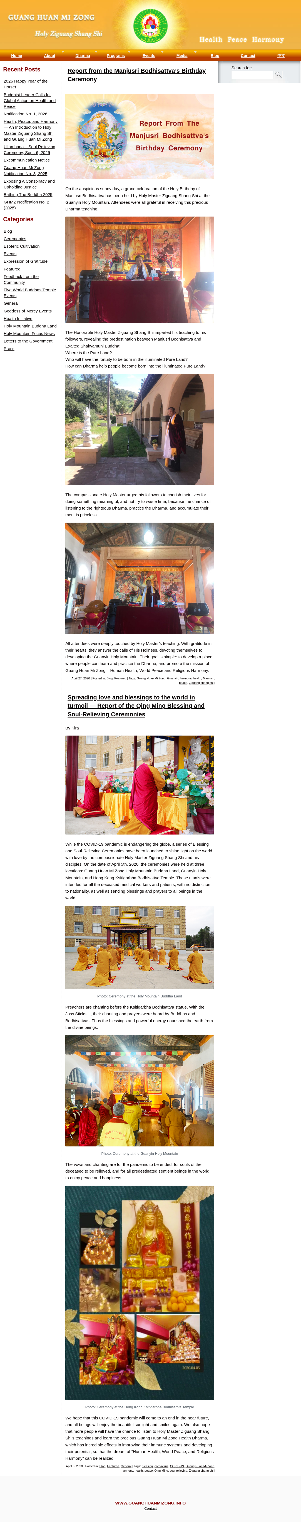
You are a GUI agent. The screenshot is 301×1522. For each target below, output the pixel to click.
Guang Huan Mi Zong (150, 5)
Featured (120, 678)
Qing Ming (161, 1470)
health (197, 678)
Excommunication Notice (27, 160)
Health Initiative (18, 318)
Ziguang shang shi (201, 682)
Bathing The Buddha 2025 (28, 194)
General (126, 1466)
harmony (185, 678)
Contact (248, 55)
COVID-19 (177, 1466)
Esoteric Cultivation (21, 246)
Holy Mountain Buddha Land (30, 326)
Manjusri (208, 678)
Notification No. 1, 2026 (25, 113)
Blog (215, 55)
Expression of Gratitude (26, 261)
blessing (147, 1466)
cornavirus (161, 1466)
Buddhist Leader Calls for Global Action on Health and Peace (30, 100)
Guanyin (172, 678)
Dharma (83, 55)
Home (16, 55)
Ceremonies (15, 238)
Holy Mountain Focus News (29, 333)
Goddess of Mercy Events (28, 311)
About (49, 55)
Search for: (242, 67)
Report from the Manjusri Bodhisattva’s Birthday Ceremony (137, 75)
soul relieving (178, 1470)
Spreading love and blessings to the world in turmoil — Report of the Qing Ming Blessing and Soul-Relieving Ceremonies (136, 705)
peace (183, 682)
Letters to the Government (28, 341)
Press (9, 348)
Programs (116, 55)
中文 (281, 55)
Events (149, 55)
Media (182, 55)
